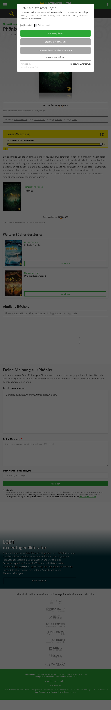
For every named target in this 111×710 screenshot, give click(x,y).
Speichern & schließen (55, 41)
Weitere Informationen (55, 57)
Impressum (74, 63)
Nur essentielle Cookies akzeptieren (55, 50)
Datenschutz (85, 63)
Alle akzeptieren (55, 33)
